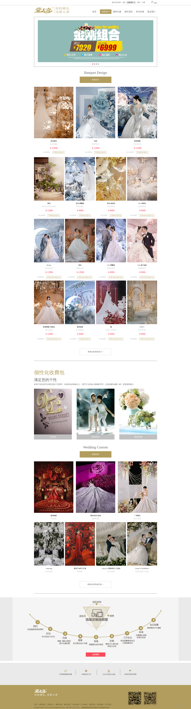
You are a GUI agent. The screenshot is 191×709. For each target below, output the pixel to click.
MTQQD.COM (38, 707)
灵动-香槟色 (111, 203)
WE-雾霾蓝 (111, 265)
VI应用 (53, 437)
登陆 (138, 2)
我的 (153, 3)
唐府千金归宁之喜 (80, 568)
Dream (49, 265)
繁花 (49, 203)
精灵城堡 (80, 327)
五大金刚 (84, 704)
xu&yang (49, 568)
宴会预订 (151, 12)
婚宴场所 (42, 704)
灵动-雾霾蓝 (80, 203)
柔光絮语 (54, 141)
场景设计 (106, 12)
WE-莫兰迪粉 (142, 265)
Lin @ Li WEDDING (142, 568)
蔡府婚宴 (54, 516)
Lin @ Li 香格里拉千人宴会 (111, 568)
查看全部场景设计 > (95, 352)
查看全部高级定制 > (95, 584)
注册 (143, 2)
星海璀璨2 (137, 141)
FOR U (142, 327)
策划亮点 (96, 437)
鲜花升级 (138, 437)
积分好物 (140, 12)
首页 (94, 12)
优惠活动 (92, 704)
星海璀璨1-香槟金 (49, 327)
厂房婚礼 (137, 516)
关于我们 (109, 704)
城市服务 (100, 704)
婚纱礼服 (117, 12)
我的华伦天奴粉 (95, 516)
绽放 (95, 141)
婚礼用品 (128, 12)
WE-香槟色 (142, 203)
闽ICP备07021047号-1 (72, 707)
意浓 (79, 265)
